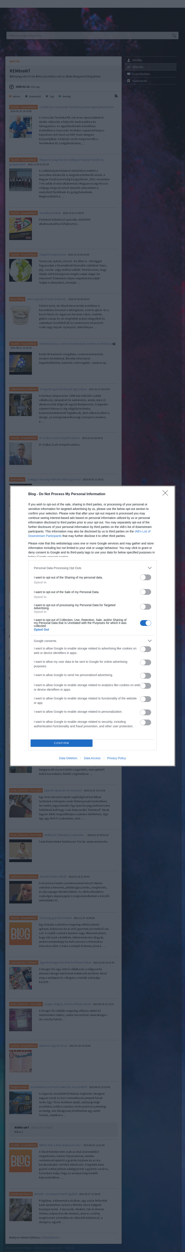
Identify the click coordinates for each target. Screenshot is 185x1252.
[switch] (145, 577)
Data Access (92, 758)
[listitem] (92, 568)
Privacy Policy (116, 758)
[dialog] (92, 626)
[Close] (167, 494)
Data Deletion (68, 758)
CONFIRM (62, 743)
